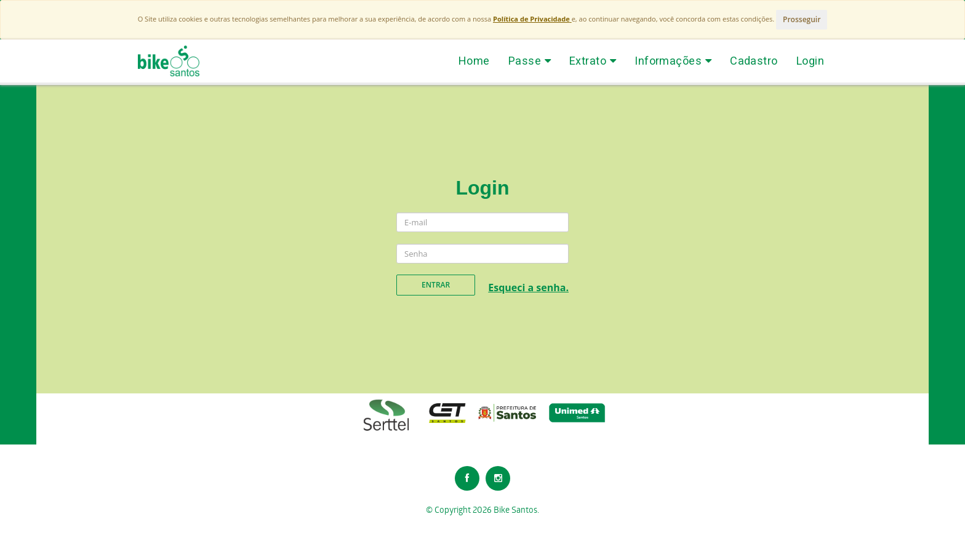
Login (810, 60)
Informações (673, 60)
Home (474, 60)
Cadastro (754, 60)
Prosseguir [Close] (801, 19)
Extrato (592, 60)
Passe (529, 60)
